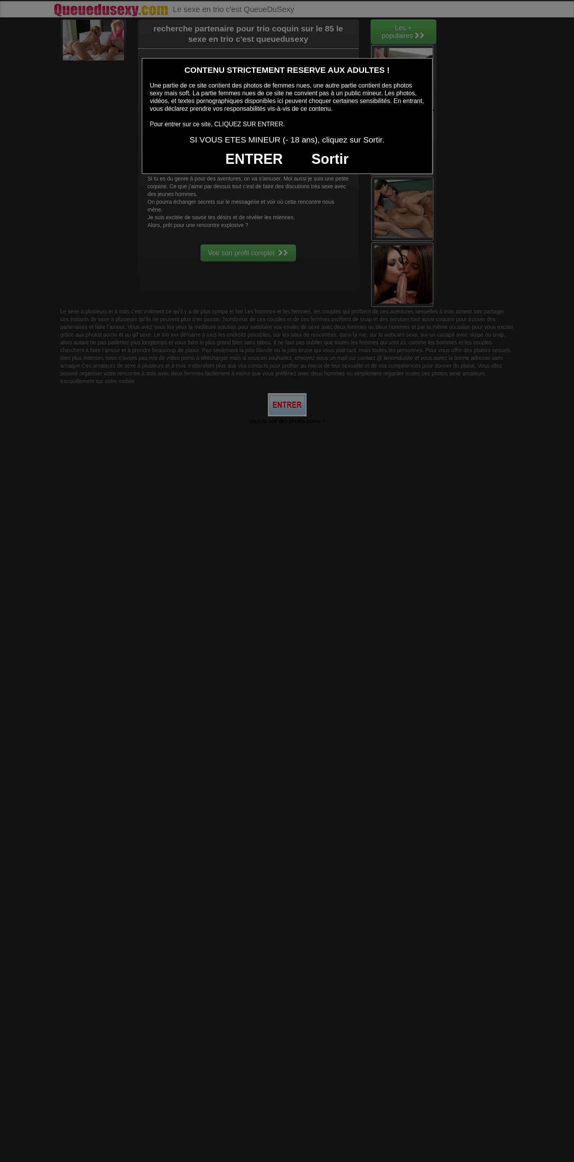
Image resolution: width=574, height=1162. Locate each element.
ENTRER (254, 159)
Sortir (329, 159)
